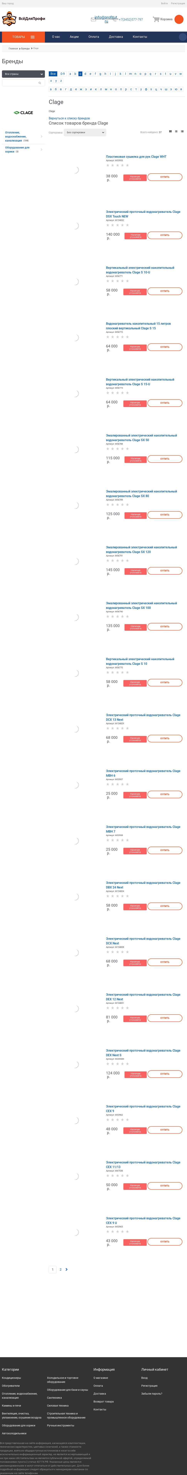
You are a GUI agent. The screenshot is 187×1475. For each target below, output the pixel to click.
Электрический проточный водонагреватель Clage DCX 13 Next (143, 717)
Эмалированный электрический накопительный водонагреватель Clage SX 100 (141, 605)
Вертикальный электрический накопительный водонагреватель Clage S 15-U (140, 382)
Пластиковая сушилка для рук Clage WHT (136, 156)
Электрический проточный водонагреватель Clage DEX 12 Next (143, 997)
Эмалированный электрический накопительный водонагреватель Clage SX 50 (141, 438)
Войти (164, 3)
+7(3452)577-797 (131, 19)
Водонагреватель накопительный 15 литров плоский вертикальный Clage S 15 (138, 326)
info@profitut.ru (106, 19)
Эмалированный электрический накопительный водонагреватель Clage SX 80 (141, 494)
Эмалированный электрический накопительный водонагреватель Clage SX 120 (141, 549)
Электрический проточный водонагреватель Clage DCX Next (143, 941)
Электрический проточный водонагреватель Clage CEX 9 (143, 1109)
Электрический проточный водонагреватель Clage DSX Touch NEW (143, 214)
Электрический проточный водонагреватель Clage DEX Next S (143, 1053)
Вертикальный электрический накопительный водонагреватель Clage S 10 (140, 661)
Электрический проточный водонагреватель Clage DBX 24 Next (143, 885)
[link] (170, 131)
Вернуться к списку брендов (69, 118)
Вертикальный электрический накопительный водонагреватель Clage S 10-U (140, 270)
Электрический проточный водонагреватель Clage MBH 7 (143, 829)
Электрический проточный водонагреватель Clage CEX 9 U (143, 1220)
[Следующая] (66, 1269)
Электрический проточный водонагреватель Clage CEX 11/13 (143, 1165)
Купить (164, 177)
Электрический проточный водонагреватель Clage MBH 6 (143, 773)
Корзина (167, 19)
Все (53, 74)
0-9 (63, 74)
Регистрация (178, 3)
